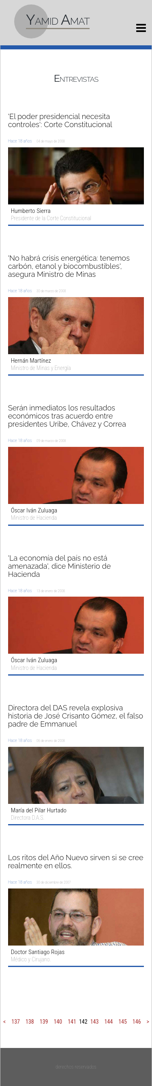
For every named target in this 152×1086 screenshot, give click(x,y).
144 (108, 1021)
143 (94, 1021)
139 (44, 1021)
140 (58, 1021)
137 (15, 1021)
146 (137, 1021)
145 (122, 1021)
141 (72, 1021)
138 (30, 1021)
